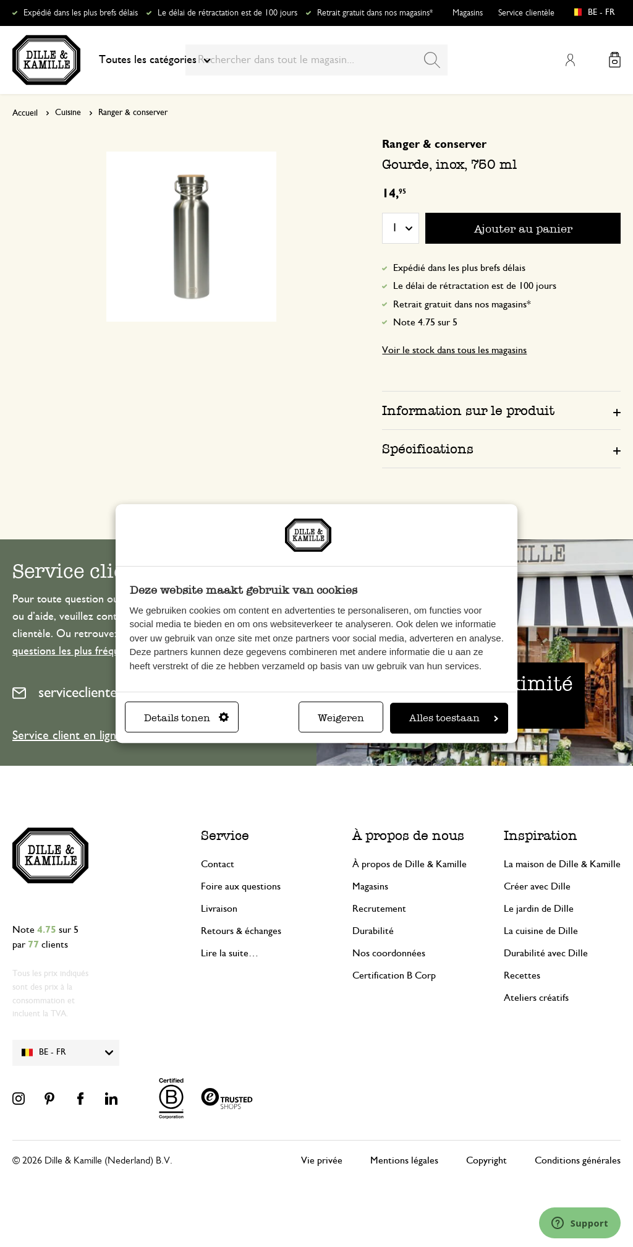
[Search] (432, 60)
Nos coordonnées (388, 953)
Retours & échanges (241, 931)
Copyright (486, 1160)
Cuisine (68, 112)
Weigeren (341, 718)
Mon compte (569, 60)
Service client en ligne (67, 735)
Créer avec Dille (537, 886)
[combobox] (316, 60)
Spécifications (428, 448)
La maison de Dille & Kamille (562, 864)
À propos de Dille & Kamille (409, 864)
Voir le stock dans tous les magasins (454, 350)
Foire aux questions (241, 886)
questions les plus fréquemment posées (102, 651)
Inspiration (540, 835)
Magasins (467, 13)
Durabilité (373, 931)
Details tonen (186, 718)
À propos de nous (408, 835)
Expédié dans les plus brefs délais (80, 13)
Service (225, 835)
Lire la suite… (229, 953)
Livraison (219, 909)
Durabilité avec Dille (546, 953)
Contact (217, 864)
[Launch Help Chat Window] (580, 1222)
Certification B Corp (394, 975)
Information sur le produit (468, 410)
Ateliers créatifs (536, 998)
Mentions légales (404, 1160)
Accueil (25, 113)
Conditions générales (578, 1160)
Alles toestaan (453, 718)
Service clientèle (526, 13)
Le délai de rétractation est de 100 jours (227, 13)
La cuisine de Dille (541, 931)
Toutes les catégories (155, 60)
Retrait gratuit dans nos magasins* (375, 13)
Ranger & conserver (133, 112)
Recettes (522, 975)
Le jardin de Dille (539, 909)
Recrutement (379, 909)
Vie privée (321, 1160)
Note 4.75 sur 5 (425, 322)
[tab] (501, 410)
